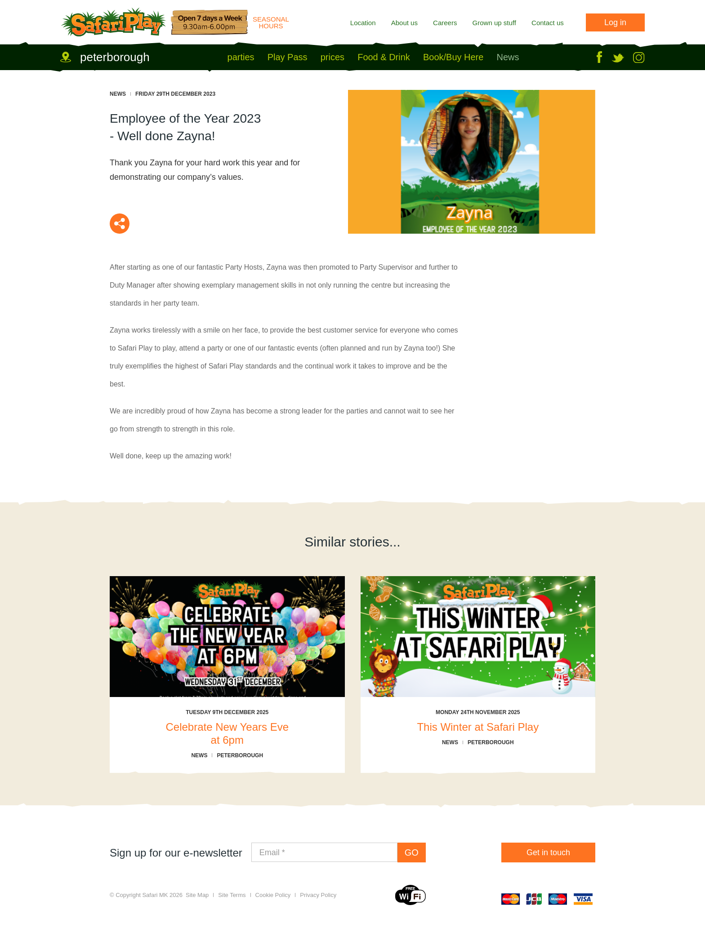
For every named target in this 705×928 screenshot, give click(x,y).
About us (404, 23)
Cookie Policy (273, 895)
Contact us (547, 23)
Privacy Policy (318, 895)
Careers (445, 23)
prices (332, 57)
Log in (615, 22)
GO (412, 852)
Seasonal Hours (271, 22)
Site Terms (231, 895)
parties (241, 57)
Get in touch (548, 852)
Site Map (197, 895)
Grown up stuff (494, 23)
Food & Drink (383, 57)
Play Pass (288, 57)
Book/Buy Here (453, 57)
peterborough (115, 57)
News (508, 57)
